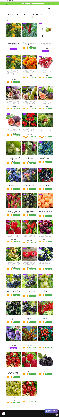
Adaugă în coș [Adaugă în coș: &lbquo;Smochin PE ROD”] (16, 108)
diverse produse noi (13, 41)
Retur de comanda (41, 412)
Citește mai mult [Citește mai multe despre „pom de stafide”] (13, 348)
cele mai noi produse (11, 72)
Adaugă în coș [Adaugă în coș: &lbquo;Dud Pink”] (32, 163)
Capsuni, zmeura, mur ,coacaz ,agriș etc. (13, 71)
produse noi (49, 42)
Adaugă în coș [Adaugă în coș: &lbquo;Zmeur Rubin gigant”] (32, 373)
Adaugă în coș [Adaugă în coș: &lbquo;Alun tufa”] (16, 163)
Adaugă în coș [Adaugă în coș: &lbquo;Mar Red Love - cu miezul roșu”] (32, 269)
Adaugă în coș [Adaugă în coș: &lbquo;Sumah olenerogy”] (32, 48)
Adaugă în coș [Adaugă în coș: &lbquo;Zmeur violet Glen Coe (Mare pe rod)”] (48, 241)
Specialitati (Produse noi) (32, 43)
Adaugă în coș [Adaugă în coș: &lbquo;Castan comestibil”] (48, 136)
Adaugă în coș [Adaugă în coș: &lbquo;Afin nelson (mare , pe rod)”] (32, 188)
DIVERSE (8, 41)
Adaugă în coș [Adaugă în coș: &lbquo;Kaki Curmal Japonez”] (32, 77)
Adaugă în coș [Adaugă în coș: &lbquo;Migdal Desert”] (16, 269)
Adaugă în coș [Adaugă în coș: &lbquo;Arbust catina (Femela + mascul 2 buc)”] (32, 347)
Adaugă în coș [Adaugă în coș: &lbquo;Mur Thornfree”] (48, 373)
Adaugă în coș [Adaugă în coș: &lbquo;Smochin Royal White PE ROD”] (32, 108)
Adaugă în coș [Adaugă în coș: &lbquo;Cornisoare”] (32, 136)
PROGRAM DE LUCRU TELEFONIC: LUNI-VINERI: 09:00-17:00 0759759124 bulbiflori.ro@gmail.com (43, 414)
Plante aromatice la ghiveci (11, 73)
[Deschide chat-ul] (57, 415)
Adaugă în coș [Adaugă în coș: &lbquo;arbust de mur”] (16, 321)
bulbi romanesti (10, 368)
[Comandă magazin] (45, 17)
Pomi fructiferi (15, 42)
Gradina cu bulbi (12, 3)
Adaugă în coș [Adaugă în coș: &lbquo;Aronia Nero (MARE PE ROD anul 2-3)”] (16, 295)
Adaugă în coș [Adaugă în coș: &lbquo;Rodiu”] (48, 77)
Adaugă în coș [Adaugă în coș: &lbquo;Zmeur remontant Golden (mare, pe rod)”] (48, 215)
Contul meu (32, 412)
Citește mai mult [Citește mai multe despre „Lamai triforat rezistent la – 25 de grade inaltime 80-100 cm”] (13, 48)
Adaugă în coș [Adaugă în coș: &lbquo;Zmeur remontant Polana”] (16, 241)
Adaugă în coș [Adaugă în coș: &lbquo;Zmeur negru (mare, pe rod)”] (32, 214)
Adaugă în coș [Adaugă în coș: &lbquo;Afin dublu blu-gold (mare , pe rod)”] (16, 188)
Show (7, 16)
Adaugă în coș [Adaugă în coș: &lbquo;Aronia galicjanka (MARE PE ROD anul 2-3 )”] (32, 296)
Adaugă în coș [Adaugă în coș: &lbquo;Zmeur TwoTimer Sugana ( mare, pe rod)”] (32, 242)
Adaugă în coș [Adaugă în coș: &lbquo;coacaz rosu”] (48, 321)
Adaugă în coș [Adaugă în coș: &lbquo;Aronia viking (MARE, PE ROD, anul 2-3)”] (48, 269)
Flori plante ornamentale (29, 42)
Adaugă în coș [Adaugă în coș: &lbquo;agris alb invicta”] (16, 402)
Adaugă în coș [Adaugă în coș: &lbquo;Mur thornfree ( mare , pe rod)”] (48, 188)
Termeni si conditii (33, 411)
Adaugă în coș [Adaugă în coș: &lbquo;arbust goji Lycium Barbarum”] (48, 347)
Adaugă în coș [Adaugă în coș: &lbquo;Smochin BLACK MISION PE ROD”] (16, 135)
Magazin (36, 412)
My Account (49, 8)
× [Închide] (56, 410)
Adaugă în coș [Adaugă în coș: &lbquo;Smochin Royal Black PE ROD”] (48, 108)
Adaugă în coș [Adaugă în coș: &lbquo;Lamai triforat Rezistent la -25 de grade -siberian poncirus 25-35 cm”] (16, 81)
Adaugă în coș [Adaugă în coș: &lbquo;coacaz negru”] (32, 321)
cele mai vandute (16, 72)
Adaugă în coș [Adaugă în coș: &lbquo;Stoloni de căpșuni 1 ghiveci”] (32, 401)
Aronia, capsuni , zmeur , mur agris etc (13, 37)
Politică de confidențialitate (41, 411)
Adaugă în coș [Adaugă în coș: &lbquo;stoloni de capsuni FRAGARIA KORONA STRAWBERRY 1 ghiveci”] (16, 376)
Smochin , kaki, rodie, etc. (43, 43)
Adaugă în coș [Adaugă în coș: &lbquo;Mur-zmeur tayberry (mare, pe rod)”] (16, 214)
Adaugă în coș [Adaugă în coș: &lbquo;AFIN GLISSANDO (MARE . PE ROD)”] (48, 162)
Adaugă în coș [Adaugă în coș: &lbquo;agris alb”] (48, 295)
